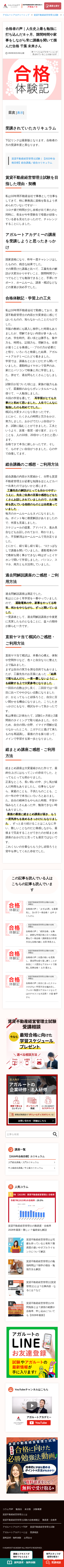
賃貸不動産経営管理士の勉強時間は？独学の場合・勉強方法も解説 (40, 1265)
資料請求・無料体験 (12, 1538)
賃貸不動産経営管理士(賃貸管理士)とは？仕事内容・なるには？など (41, 1286)
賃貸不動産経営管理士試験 (42, 1527)
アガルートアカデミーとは (15, 1532)
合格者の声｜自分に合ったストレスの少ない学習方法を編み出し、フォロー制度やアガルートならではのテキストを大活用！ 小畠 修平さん (42, 990)
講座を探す (54, 6)
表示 (20, 112)
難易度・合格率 (49, 1520)
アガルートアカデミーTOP (15, 1527)
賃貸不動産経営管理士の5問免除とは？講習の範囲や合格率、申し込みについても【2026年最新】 (40, 1309)
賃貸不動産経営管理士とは (15, 1514)
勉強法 (19, 1509)
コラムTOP (8, 1509)
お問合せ (28, 1538)
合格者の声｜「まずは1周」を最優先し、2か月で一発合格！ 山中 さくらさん (42, 912)
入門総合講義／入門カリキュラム (23, 1162)
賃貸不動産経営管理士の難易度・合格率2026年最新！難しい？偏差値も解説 (29, 1227)
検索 (54, 1134)
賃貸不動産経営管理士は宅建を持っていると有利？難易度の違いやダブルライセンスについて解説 (40, 1245)
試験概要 (37, 1509)
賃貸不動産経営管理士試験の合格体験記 (21, 1520)
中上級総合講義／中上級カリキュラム (25, 1168)
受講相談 (34, 1532)
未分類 (28, 1509)
